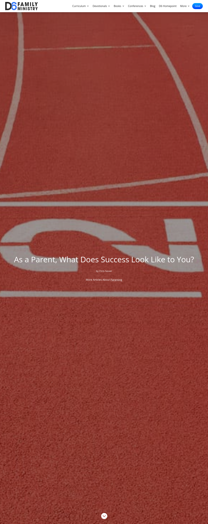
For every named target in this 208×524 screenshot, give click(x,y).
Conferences (135, 6)
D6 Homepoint (168, 6)
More (183, 6)
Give (197, 6)
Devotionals (100, 6)
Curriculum (79, 6)
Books (117, 6)
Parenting (116, 279)
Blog (152, 6)
